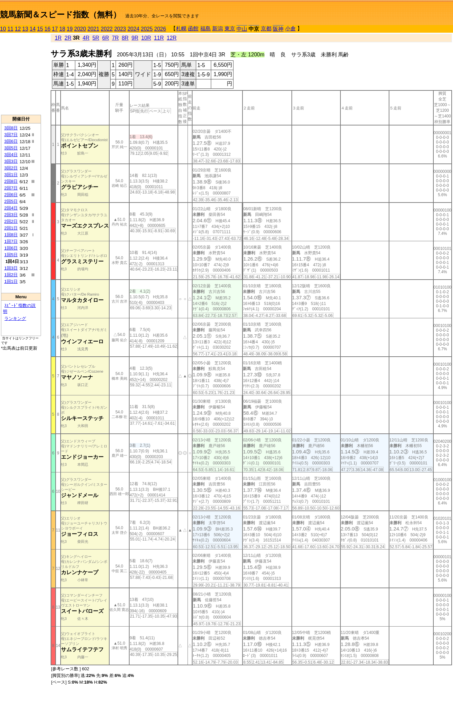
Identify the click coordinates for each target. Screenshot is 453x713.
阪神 (278, 29)
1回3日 (11, 268)
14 (33, 29)
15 (40, 29)
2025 (147, 29)
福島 (205, 28)
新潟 (217, 28)
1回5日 (11, 254)
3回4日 (11, 154)
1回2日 (11, 274)
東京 (230, 28)
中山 (241, 29)
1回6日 (11, 248)
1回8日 (11, 234)
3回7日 (11, 134)
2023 (120, 29)
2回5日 (11, 201)
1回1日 (11, 281)
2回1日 (11, 228)
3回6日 (11, 141)
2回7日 (11, 188)
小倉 (290, 28)
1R (58, 38)
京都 (266, 28)
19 (70, 29)
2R (68, 38)
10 (3, 29)
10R (146, 38)
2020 (80, 29)
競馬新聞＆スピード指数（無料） (60, 14)
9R (135, 38)
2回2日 (11, 221)
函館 (193, 28)
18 (62, 29)
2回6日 (11, 194)
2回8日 (11, 181)
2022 (107, 29)
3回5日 (11, 147)
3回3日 (11, 161)
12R (172, 38)
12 (18, 29)
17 (55, 29)
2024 (134, 29)
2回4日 (11, 208)
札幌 (181, 28)
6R (105, 38)
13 (25, 29)
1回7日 (11, 241)
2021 (94, 29)
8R (125, 38)
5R (95, 38)
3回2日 (11, 167)
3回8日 (11, 127)
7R (115, 38)
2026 (160, 29)
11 (10, 29)
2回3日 (11, 214)
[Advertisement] (21, 74)
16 (48, 29)
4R (86, 38)
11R (159, 38)
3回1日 (11, 174)
